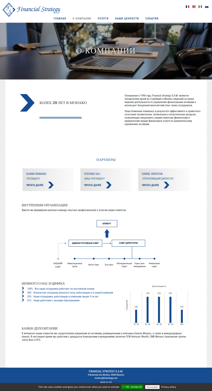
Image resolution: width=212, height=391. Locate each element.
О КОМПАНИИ (82, 18)
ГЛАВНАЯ (60, 18)
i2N (110, 382)
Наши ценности (127, 18)
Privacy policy (168, 386)
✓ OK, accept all (132, 386)
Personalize (152, 387)
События (152, 18)
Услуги (103, 18)
